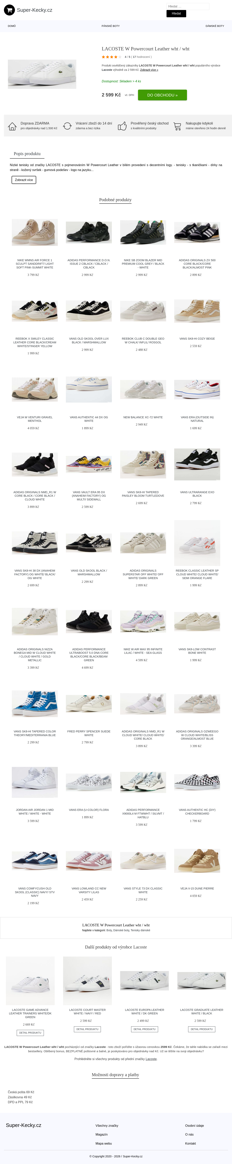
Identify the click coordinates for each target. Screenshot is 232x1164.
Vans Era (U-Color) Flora (89, 809)
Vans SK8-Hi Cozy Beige (197, 338)
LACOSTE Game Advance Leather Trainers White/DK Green (30, 1013)
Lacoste (107, 69)
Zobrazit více (24, 180)
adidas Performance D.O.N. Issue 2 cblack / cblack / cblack (89, 264)
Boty (109, 930)
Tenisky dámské (140, 930)
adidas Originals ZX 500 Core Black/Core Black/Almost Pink (197, 264)
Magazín (102, 1134)
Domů (12, 26)
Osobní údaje (194, 1125)
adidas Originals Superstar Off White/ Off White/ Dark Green (143, 574)
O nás (189, 1134)
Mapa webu (104, 1143)
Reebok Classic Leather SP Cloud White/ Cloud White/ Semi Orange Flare (197, 574)
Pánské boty (111, 26)
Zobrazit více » (149, 69)
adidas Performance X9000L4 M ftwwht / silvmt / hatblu (143, 813)
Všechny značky (107, 1125)
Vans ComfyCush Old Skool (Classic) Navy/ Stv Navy (35, 892)
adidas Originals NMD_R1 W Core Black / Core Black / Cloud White (35, 496)
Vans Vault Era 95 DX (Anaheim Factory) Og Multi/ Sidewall (89, 496)
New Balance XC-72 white (143, 417)
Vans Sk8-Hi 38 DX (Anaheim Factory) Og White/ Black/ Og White (34, 574)
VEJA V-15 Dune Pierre (197, 888)
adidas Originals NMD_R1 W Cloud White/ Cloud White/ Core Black (143, 735)
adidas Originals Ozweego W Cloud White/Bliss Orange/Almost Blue (197, 735)
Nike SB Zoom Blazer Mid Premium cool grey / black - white (143, 264)
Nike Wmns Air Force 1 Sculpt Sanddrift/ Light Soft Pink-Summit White (35, 264)
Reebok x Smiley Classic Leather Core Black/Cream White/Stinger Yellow (34, 342)
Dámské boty (215, 26)
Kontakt (190, 1143)
